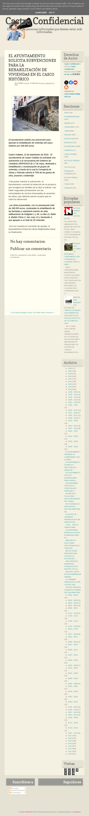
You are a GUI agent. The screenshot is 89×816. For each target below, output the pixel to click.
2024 (70, 374)
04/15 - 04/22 (73, 673)
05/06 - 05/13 (73, 660)
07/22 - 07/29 (73, 613)
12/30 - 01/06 (73, 392)
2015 (70, 741)
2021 (70, 381)
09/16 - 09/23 (73, 441)
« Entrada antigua (18, 313)
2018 (70, 389)
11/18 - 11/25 (73, 410)
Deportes (67, 135)
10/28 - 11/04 (73, 418)
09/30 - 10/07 (73, 431)
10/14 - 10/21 (73, 426)
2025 (70, 371)
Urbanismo (68, 188)
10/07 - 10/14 (73, 428)
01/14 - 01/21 (73, 728)
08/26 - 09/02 (73, 600)
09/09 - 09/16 (73, 447)
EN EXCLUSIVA (70, 139)
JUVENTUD (68, 150)
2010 (70, 754)
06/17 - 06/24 (73, 634)
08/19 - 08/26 (73, 603)
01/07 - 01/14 (73, 733)
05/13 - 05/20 (73, 655)
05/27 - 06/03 (73, 644)
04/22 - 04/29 (73, 668)
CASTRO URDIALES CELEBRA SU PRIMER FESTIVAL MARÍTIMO (72, 589)
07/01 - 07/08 (73, 626)
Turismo (67, 184)
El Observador (69, 146)
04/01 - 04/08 (73, 684)
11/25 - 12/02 (73, 405)
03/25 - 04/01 (73, 686)
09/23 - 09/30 (73, 436)
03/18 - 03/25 (73, 691)
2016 (70, 738)
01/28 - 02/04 (73, 717)
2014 (70, 743)
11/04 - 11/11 (73, 415)
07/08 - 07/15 (73, 621)
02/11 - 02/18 (73, 712)
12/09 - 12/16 (73, 400)
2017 (70, 736)
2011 (70, 751)
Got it (52, 13)
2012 (70, 749)
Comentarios (15, 793)
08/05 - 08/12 (73, 608)
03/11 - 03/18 (73, 697)
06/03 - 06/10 (73, 642)
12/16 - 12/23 (73, 397)
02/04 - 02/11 (73, 715)
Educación (68, 142)
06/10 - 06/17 (73, 637)
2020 (70, 384)
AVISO (66, 113)
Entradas (14, 788)
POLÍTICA (68, 167)
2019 (70, 387)
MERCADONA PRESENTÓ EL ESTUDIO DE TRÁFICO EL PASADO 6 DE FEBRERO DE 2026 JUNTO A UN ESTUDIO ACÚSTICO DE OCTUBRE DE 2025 (72, 310)
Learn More (41, 13)
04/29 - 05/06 (73, 665)
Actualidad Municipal (71, 116)
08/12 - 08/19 (73, 605)
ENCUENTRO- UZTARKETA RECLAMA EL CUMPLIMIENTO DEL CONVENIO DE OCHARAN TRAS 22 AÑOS (72, 254)
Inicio (29, 313)
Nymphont (77, 812)
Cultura (67, 131)
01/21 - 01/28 (73, 723)
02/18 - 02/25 (73, 710)
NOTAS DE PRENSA (71, 161)
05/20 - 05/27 (73, 650)
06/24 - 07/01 (73, 629)
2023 (70, 376)
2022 (70, 379)
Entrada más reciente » (44, 313)
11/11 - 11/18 (73, 413)
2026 (70, 368)
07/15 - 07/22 (73, 616)
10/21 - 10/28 (73, 420)
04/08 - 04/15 (73, 678)
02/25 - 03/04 (73, 707)
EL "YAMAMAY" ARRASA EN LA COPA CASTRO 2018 (72, 582)
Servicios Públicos (71, 177)
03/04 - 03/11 (73, 702)
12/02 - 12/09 (73, 402)
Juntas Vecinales (70, 154)
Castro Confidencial (44, 20)
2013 (70, 746)
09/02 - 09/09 (73, 595)
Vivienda (26, 83)
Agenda (67, 123)
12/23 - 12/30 (73, 394)
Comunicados (69, 127)
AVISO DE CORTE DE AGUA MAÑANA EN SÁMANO (72, 574)
